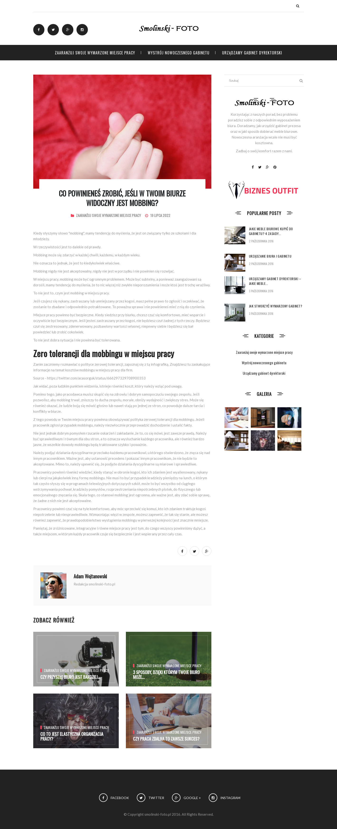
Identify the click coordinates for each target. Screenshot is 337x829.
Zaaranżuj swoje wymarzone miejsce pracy (95, 53)
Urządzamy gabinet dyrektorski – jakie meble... (275, 281)
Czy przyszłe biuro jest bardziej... (70, 677)
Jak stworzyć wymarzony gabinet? (275, 305)
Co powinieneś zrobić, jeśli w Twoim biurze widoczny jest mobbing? (122, 198)
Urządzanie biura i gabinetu (270, 256)
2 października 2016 (261, 241)
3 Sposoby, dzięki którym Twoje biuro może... (166, 674)
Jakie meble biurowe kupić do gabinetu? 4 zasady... (271, 231)
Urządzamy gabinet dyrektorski (252, 53)
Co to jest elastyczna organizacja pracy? (71, 736)
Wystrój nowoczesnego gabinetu (178, 53)
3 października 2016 (261, 291)
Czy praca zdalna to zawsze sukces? (166, 739)
